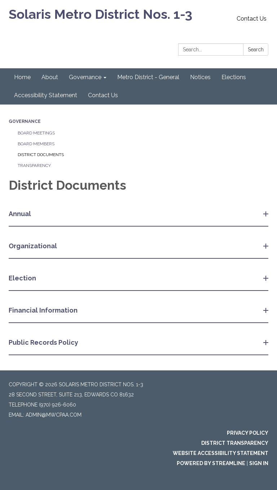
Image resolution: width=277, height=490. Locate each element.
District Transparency (234, 443)
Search (256, 49)
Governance (25, 121)
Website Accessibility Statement (220, 453)
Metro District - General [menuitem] (148, 77)
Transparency (34, 165)
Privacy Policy (247, 433)
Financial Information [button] (44, 310)
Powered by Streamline (211, 463)
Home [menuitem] (22, 77)
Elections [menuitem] (233, 77)
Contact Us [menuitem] (103, 95)
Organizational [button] (33, 246)
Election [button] (23, 278)
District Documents (41, 154)
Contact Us (252, 18)
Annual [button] (20, 214)
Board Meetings (36, 133)
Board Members (36, 143)
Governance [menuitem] (85, 77)
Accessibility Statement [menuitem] (45, 95)
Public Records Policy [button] (44, 342)
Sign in (258, 463)
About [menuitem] (49, 77)
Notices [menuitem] (200, 77)
